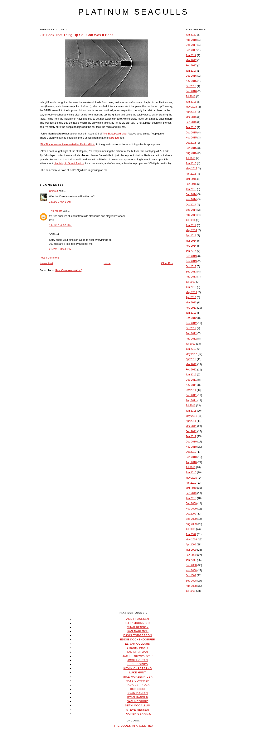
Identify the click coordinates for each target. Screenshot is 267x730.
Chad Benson (138, 627)
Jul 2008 (190, 590)
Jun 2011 (191, 410)
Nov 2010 (191, 446)
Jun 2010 (191, 472)
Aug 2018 (191, 39)
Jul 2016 (190, 96)
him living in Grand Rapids (69, 163)
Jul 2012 (190, 343)
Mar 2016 (191, 117)
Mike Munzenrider (138, 676)
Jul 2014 (190, 220)
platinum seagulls (133, 12)
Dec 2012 (191, 318)
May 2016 (191, 106)
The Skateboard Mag (114, 133)
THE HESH (55, 210)
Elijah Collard (137, 643)
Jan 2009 (191, 560)
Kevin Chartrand (137, 668)
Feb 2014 (191, 245)
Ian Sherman (137, 651)
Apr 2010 (191, 482)
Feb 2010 (191, 493)
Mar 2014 (191, 240)
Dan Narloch (137, 631)
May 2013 (191, 292)
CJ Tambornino (137, 623)
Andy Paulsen (137, 618)
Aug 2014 (191, 214)
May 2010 (191, 477)
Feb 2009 (191, 555)
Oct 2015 (191, 142)
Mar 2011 (191, 426)
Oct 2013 (191, 266)
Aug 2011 (191, 400)
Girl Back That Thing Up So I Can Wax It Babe (76, 35)
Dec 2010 (191, 441)
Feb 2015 (191, 183)
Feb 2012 (191, 369)
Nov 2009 (191, 508)
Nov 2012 (191, 323)
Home (107, 263)
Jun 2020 (191, 34)
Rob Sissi (137, 689)
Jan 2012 (191, 374)
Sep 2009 (191, 518)
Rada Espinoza (138, 684)
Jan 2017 (191, 70)
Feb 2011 (191, 431)
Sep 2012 (191, 333)
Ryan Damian (137, 693)
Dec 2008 (191, 565)
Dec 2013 (191, 256)
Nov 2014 (191, 199)
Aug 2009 (191, 524)
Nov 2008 (191, 570)
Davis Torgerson (137, 635)
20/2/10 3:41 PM (60, 249)
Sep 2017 (191, 50)
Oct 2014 (191, 204)
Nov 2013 (191, 261)
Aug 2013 (191, 276)
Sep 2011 (191, 395)
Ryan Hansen (137, 697)
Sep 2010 (191, 457)
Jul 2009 (190, 529)
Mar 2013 (191, 302)
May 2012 (191, 354)
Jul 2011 (190, 405)
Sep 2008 (191, 580)
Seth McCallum (137, 705)
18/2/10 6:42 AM (60, 201)
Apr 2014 (191, 235)
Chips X (53, 191)
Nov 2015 (191, 137)
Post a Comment (49, 257)
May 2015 (191, 168)
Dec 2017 (191, 44)
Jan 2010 (191, 498)
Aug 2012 (191, 338)
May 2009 (191, 539)
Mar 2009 (191, 549)
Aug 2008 (191, 585)
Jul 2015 (190, 158)
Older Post (167, 263)
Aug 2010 (191, 462)
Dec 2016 (191, 75)
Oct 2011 (191, 390)
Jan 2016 (191, 127)
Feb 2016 (191, 122)
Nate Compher (137, 680)
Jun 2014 (191, 225)
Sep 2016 (191, 91)
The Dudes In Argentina (133, 725)
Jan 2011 (191, 436)
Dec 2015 (191, 132)
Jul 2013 (190, 281)
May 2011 (191, 415)
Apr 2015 (191, 173)
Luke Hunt (137, 672)
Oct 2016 (191, 86)
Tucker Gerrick (137, 713)
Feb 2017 (191, 65)
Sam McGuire (137, 701)
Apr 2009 (191, 544)
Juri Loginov (137, 664)
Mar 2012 (191, 364)
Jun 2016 (191, 101)
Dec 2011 (191, 379)
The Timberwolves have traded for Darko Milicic (67, 144)
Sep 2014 (191, 209)
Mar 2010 (191, 488)
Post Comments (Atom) (68, 270)
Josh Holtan (137, 660)
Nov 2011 (191, 385)
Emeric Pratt (138, 647)
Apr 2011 (191, 420)
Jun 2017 (191, 55)
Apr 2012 (191, 359)
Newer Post (46, 263)
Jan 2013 (191, 312)
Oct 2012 (191, 328)
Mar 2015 (191, 178)
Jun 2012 (191, 348)
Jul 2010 (190, 467)
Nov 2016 (191, 81)
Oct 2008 (191, 575)
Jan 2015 (191, 189)
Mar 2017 (191, 60)
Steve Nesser (137, 709)
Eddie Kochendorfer (137, 639)
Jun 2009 (191, 534)
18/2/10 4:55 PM (60, 225)
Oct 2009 (191, 513)
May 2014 (191, 230)
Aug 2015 (191, 153)
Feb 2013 (191, 307)
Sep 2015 (191, 148)
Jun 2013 (191, 287)
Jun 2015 (191, 163)
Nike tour (114, 137)
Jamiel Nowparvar (138, 656)
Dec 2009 (191, 503)
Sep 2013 (191, 271)
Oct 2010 (191, 451)
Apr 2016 (191, 111)
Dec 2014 (191, 194)
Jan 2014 (191, 251)
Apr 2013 (191, 297)
